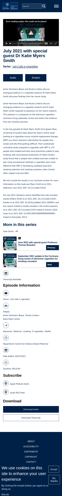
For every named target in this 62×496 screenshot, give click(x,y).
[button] (31, 33)
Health (48, 331)
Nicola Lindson (32, 315)
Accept (53, 469)
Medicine (17, 331)
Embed (36, 77)
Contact (31, 461)
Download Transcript (31, 417)
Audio (13, 77)
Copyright (31, 456)
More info (5, 494)
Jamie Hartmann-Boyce (13, 315)
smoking (27, 331)
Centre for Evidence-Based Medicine (31, 343)
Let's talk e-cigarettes (25, 66)
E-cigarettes (37, 331)
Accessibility (31, 446)
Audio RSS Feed (17, 392)
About (31, 441)
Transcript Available (12, 279)
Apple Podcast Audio (19, 383)
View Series (8, 231)
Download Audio (31, 409)
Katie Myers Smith (11, 319)
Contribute (31, 451)
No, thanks (54, 479)
